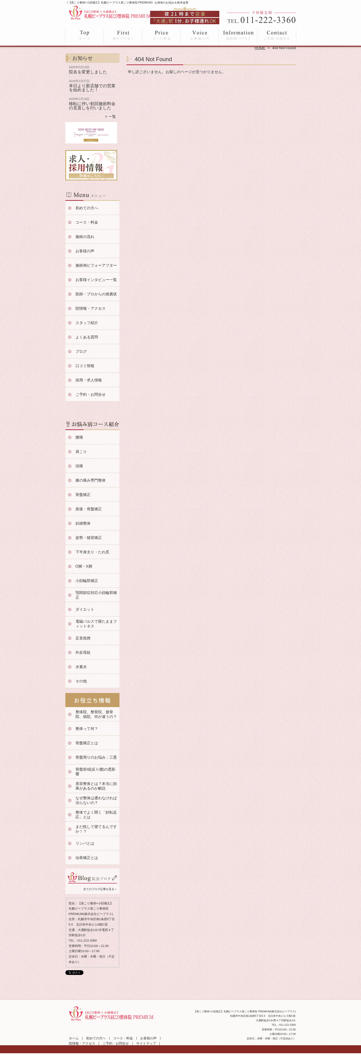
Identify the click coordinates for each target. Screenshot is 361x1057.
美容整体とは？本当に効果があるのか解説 (96, 786)
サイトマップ (146, 1043)
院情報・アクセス (238, 35)
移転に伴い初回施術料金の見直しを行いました (92, 105)
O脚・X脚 (83, 566)
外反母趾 (83, 652)
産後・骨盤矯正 (88, 509)
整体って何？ (86, 729)
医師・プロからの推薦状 (96, 294)
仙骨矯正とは (86, 858)
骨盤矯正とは (86, 743)
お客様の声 (200, 35)
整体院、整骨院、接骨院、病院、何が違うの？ (96, 714)
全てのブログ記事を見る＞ (100, 889)
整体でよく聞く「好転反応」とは (96, 814)
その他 (81, 681)
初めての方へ (123, 35)
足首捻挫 (83, 638)
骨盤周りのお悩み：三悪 (96, 757)
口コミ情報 (84, 366)
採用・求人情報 (88, 380)
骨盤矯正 (83, 495)
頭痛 (79, 466)
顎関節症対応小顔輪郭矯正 (96, 595)
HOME (260, 48)
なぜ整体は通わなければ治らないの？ (96, 800)
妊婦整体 (83, 523)
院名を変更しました (88, 72)
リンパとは (84, 843)
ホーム (84, 35)
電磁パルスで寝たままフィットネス (96, 623)
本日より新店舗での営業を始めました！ (92, 87)
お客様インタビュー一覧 (96, 280)
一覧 (112, 117)
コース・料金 (161, 35)
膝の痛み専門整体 (90, 480)
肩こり (81, 452)
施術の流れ (84, 237)
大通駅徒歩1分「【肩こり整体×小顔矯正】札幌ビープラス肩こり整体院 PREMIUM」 (180, 1054)
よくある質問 (86, 337)
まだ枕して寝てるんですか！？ (96, 829)
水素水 (81, 667)
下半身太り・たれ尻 (92, 552)
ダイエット (84, 609)
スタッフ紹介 (86, 323)
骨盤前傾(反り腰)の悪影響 (95, 771)
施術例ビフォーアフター (96, 265)
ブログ (81, 351)
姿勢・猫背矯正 (88, 538)
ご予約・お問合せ (276, 35)
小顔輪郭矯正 (86, 581)
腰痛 (79, 437)
